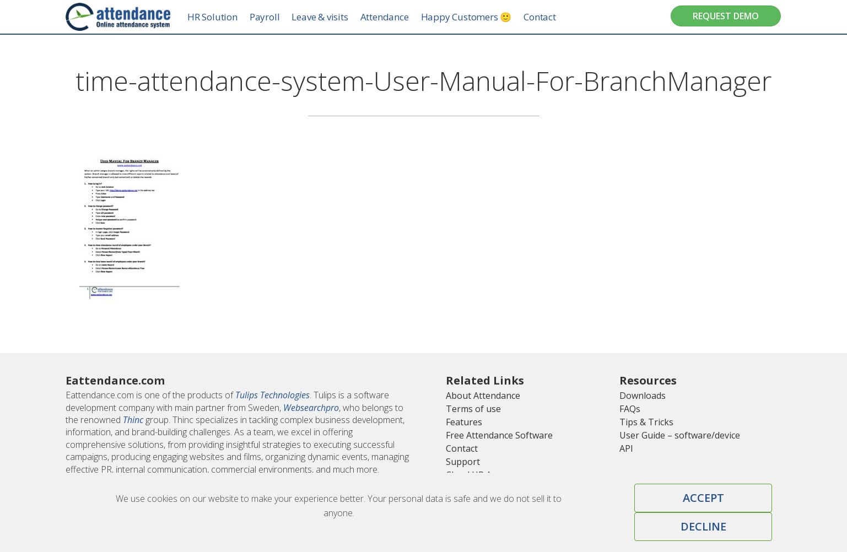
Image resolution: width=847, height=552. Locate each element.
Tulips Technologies (272, 395)
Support (463, 462)
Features (464, 422)
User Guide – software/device (679, 435)
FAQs (629, 409)
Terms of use (473, 409)
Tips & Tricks (646, 422)
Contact (552, 16)
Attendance (397, 16)
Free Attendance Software (499, 435)
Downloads (642, 395)
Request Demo (726, 16)
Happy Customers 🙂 (478, 16)
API (626, 448)
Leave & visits (332, 16)
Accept (703, 497)
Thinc (133, 420)
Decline (703, 526)
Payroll (277, 16)
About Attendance (483, 395)
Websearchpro (311, 408)
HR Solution (225, 16)
